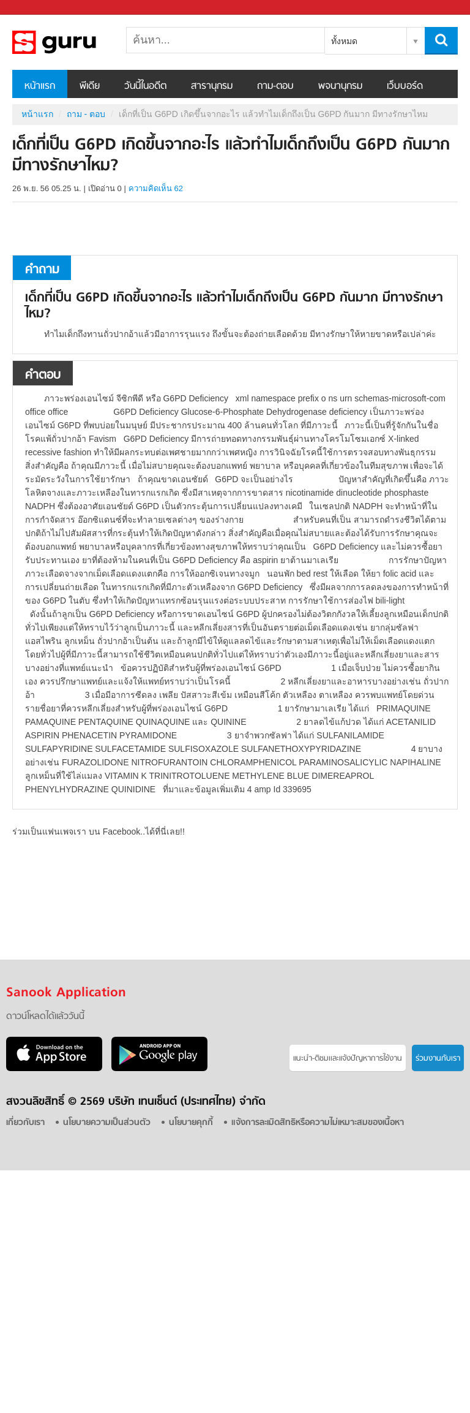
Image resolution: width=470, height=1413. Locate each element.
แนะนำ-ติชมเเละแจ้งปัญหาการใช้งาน (347, 1058)
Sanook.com (36, 7)
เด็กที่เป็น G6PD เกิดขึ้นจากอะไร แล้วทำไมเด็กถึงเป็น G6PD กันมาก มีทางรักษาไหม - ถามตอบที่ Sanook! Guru (76, 42)
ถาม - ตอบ (86, 114)
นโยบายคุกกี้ (191, 1123)
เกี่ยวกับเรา (25, 1123)
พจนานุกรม (340, 86)
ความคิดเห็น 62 (156, 188)
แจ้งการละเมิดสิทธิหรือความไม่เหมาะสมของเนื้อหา (317, 1123)
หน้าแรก (39, 86)
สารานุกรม (212, 86)
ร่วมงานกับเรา (438, 1058)
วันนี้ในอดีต (145, 86)
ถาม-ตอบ (275, 86)
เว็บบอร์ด (405, 86)
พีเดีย (90, 86)
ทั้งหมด (344, 41)
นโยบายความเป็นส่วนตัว (107, 1123)
